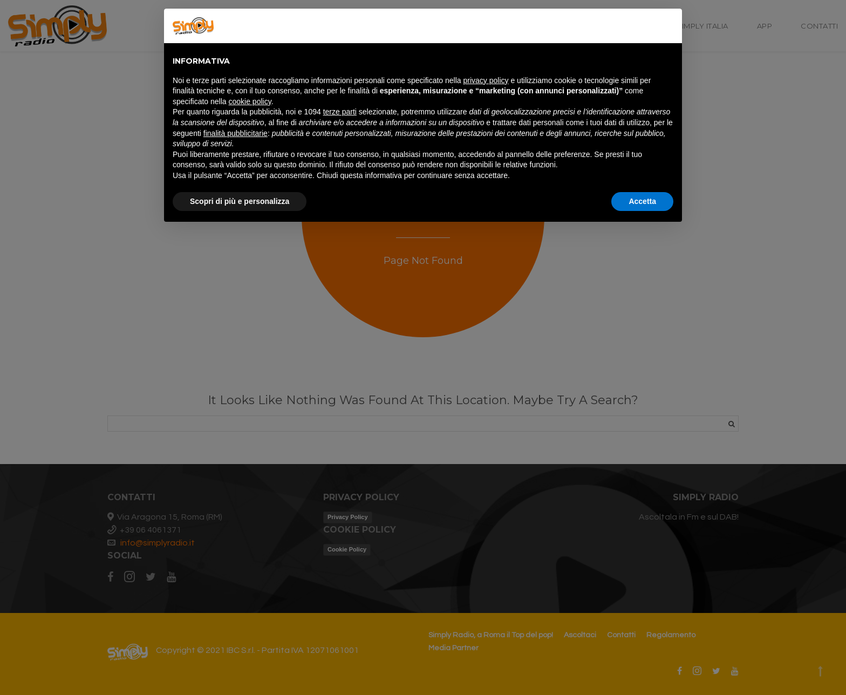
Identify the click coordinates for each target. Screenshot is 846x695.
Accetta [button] (642, 201)
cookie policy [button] (250, 101)
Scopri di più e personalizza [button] (239, 201)
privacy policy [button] (486, 80)
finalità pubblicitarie (235, 133)
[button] (668, 26)
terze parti (340, 111)
